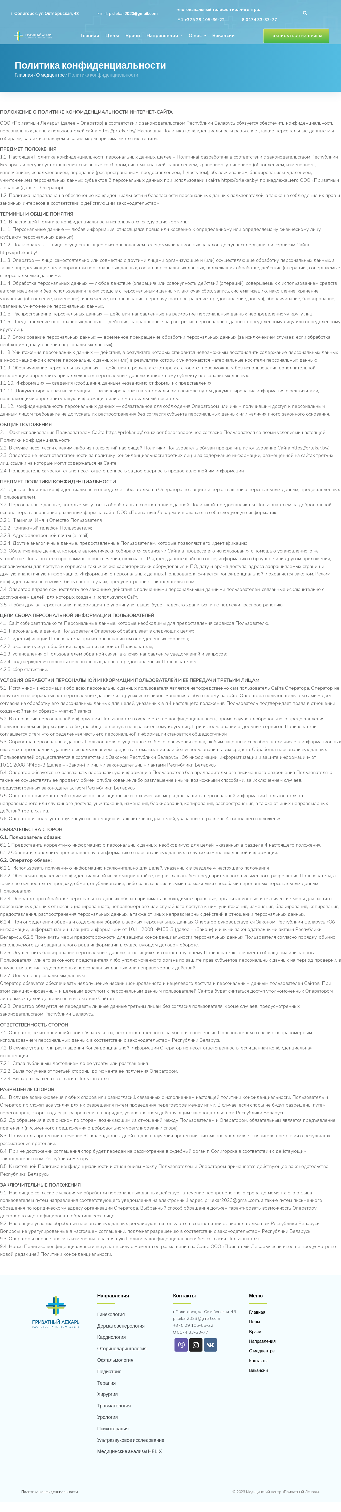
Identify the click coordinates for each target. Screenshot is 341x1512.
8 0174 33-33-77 (259, 20)
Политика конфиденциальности (49, 1502)
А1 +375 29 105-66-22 (200, 20)
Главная (24, 85)
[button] (294, 41)
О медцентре (50, 85)
